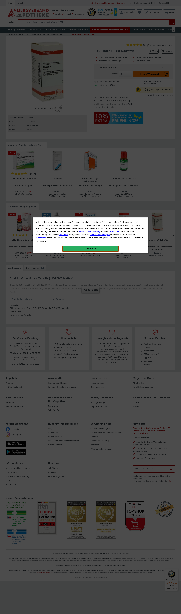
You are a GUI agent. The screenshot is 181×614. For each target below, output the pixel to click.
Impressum (114, 63)
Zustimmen (41, 70)
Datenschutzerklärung (89, 63)
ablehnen (63, 67)
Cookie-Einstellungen (100, 67)
